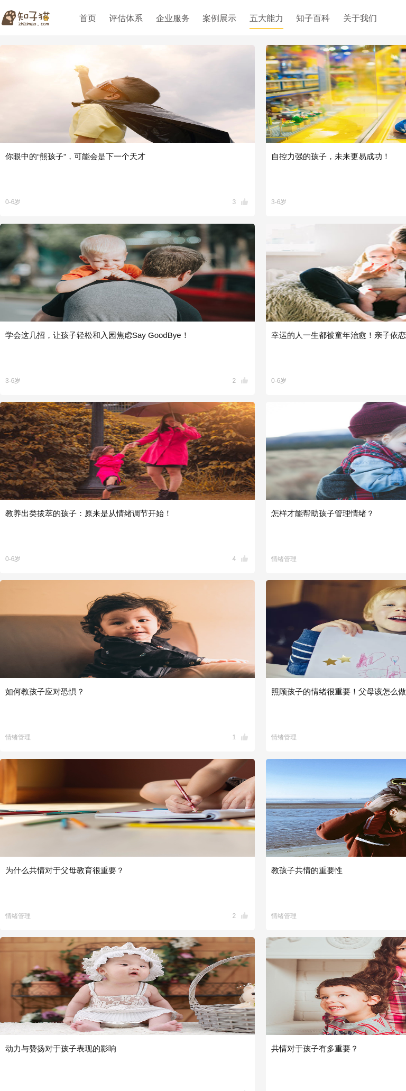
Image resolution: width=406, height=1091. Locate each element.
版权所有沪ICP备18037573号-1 (269, 1059)
